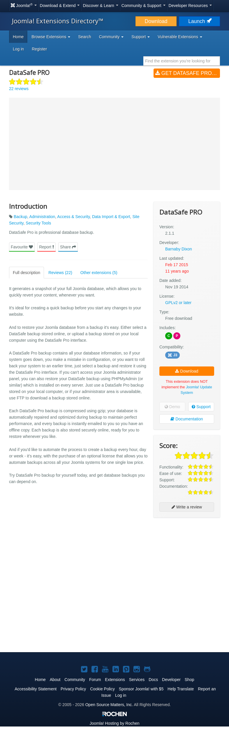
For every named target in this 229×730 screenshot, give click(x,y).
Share (68, 247)
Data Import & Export (111, 216)
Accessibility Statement (36, 689)
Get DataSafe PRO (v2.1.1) (187, 73)
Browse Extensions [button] (50, 36)
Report (46, 247)
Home (18, 36)
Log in (18, 49)
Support (201, 406)
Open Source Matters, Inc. (109, 704)
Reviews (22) (60, 272)
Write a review (187, 507)
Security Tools (38, 223)
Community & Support (143, 5)
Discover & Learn (100, 5)
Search (84, 36)
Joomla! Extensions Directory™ (57, 20)
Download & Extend (60, 5)
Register (39, 49)
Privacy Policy (73, 689)
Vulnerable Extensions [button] (180, 36)
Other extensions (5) (98, 272)
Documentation (186, 419)
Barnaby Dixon (178, 249)
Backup (20, 216)
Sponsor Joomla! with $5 (141, 689)
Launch (199, 21)
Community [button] (111, 36)
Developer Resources (190, 5)
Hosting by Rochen (114, 723)
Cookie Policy (102, 689)
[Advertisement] (187, 559)
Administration (42, 216)
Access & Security (73, 216)
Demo (172, 406)
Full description (26, 272)
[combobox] (181, 61)
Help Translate (181, 689)
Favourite (22, 247)
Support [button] (140, 36)
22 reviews (19, 88)
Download (156, 21)
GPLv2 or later (178, 302)
